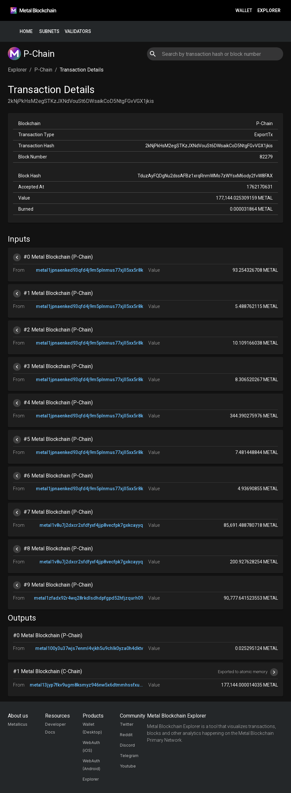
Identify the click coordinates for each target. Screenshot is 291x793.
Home (26, 31)
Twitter (126, 724)
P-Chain (43, 70)
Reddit (126, 734)
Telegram (129, 755)
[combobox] (215, 53)
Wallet (244, 11)
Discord (127, 745)
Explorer (269, 11)
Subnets (49, 31)
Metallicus (17, 724)
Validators (78, 31)
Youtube (128, 766)
